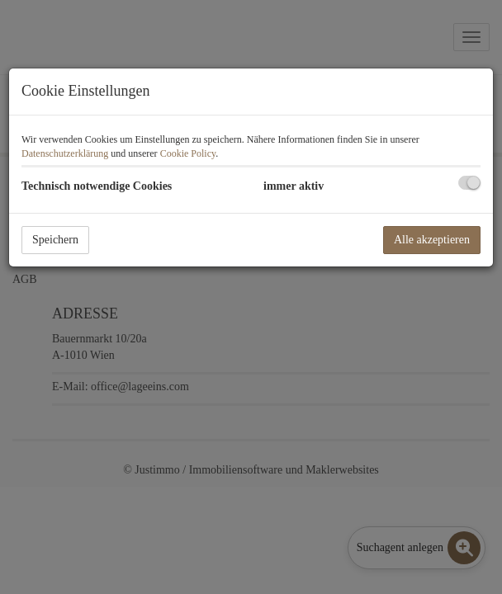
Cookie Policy (188, 153)
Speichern (55, 239)
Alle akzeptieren (432, 239)
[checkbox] (469, 183)
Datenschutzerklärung (64, 153)
